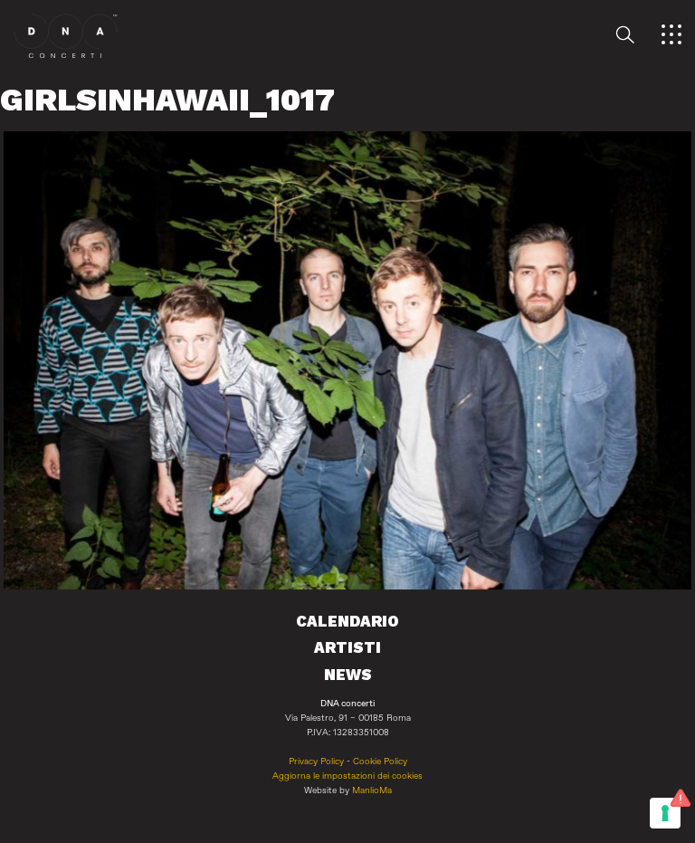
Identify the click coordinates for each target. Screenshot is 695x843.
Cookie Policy (380, 761)
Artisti (347, 647)
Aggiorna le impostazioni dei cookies (347, 776)
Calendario (347, 621)
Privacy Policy (316, 761)
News (348, 675)
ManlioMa (372, 790)
